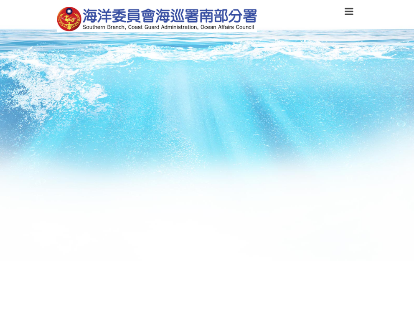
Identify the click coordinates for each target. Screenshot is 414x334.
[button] (349, 13)
